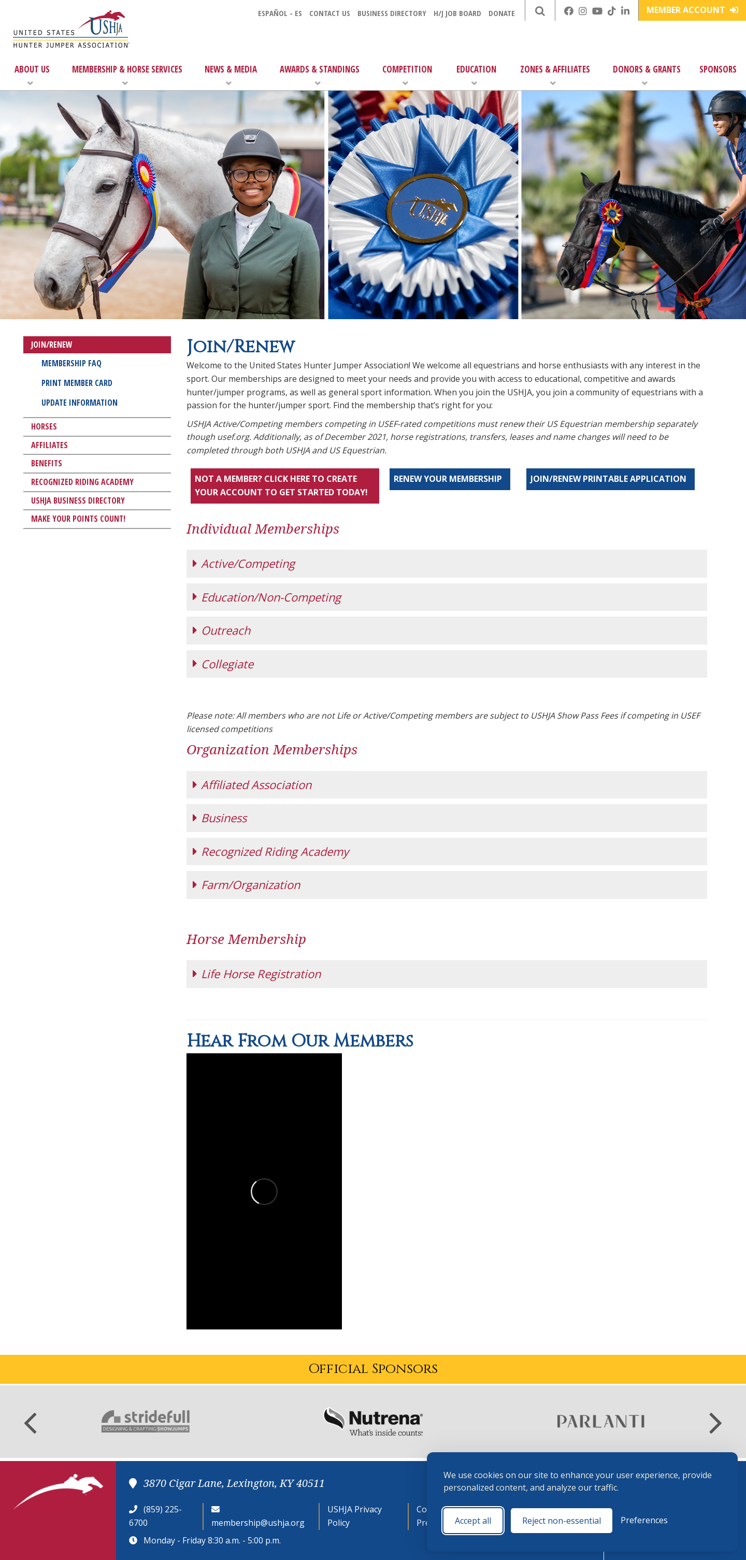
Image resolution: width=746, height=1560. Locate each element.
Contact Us (329, 13)
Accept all (473, 1520)
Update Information (79, 402)
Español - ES (280, 13)
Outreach (225, 630)
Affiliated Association (256, 784)
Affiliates (49, 445)
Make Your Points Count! (78, 518)
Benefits (46, 463)
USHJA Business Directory (78, 500)
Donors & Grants (647, 75)
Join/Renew (52, 344)
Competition (407, 75)
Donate (502, 13)
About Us (32, 75)
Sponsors (718, 69)
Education (476, 75)
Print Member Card (76, 383)
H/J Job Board (457, 13)
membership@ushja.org (258, 1522)
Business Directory (391, 13)
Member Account (692, 10)
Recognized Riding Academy (82, 482)
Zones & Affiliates (555, 75)
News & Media (231, 75)
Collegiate (227, 663)
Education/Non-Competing (271, 597)
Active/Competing (248, 563)
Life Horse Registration (261, 973)
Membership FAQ (71, 363)
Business (224, 817)
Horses (44, 426)
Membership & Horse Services (127, 75)
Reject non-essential (561, 1520)
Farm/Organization (250, 884)
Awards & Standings (320, 75)
